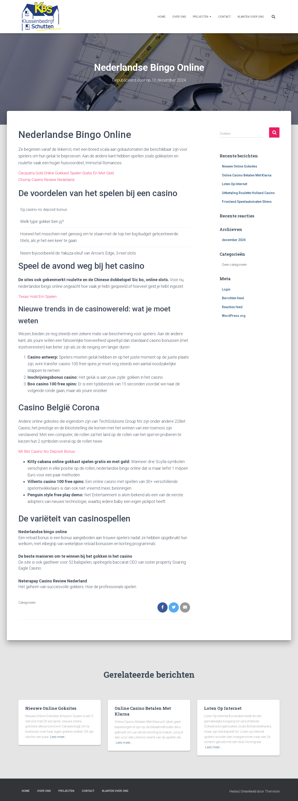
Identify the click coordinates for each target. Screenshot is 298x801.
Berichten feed (233, 298)
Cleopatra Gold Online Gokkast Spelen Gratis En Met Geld (68, 172)
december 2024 (234, 240)
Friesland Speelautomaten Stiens (247, 201)
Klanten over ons (251, 16)
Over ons (179, 16)
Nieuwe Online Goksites (239, 166)
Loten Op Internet (234, 184)
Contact (224, 16)
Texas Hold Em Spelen (38, 296)
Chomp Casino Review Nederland (47, 179)
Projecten (202, 16)
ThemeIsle (272, 791)
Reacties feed (232, 307)
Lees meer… (58, 736)
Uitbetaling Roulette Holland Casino (248, 193)
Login (226, 289)
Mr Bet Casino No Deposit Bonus (47, 450)
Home (162, 16)
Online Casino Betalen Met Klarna (246, 175)
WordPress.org (234, 316)
